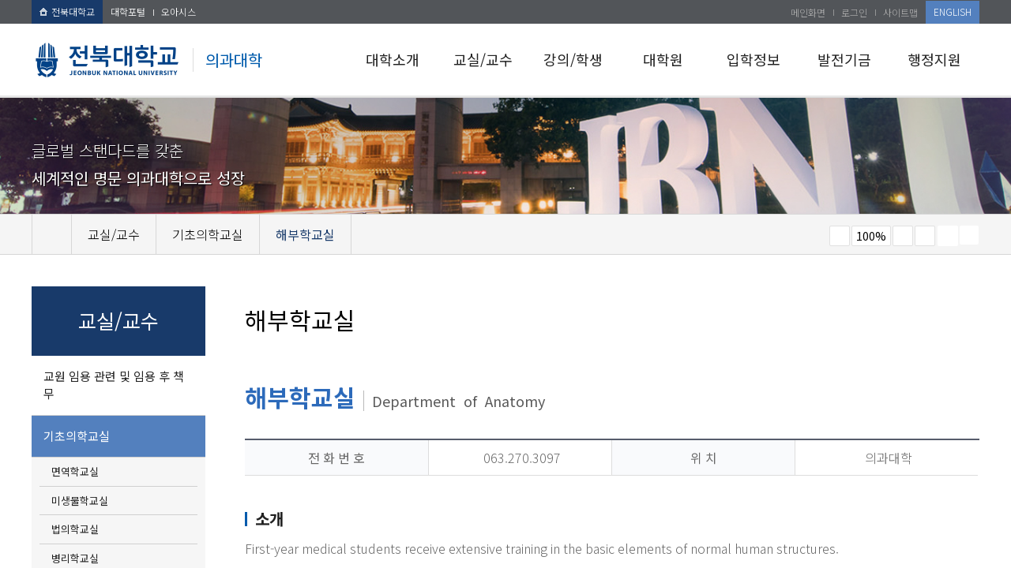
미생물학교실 (79, 500)
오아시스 (178, 11)
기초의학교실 (76, 436)
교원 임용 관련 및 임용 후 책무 (113, 385)
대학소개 (392, 59)
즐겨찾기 (925, 236)
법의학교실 (75, 528)
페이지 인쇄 (948, 236)
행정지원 (934, 59)
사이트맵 (900, 12)
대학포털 (128, 11)
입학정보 (753, 59)
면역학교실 (75, 471)
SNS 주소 (969, 235)
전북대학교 (67, 11)
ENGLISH (953, 11)
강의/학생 (573, 59)
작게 (839, 236)
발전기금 (844, 59)
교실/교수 (483, 59)
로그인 (854, 12)
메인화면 (808, 12)
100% (871, 236)
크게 (903, 236)
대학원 (663, 59)
